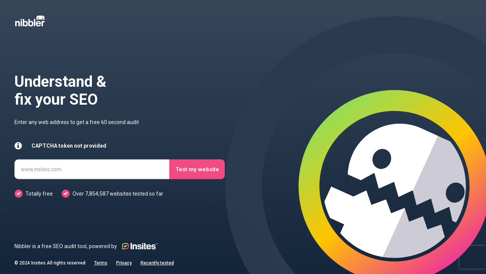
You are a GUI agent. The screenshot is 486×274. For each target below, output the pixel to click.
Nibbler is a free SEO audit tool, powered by (86, 246)
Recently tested (157, 263)
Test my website (197, 169)
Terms (100, 263)
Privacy (124, 263)
